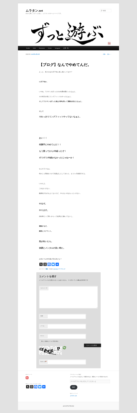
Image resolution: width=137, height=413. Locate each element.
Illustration (42, 48)
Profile (28, 48)
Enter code (43, 361)
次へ (109, 54)
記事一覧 (66, 48)
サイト (42, 336)
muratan (55, 269)
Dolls (34, 48)
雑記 (47, 269)
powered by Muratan (68, 406)
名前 (41, 316)
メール (42, 326)
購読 (73, 387)
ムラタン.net (34, 10)
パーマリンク (61, 269)
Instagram (57, 48)
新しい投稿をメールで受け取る (49, 341)
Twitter (50, 48)
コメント (43, 288)
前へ (104, 54)
